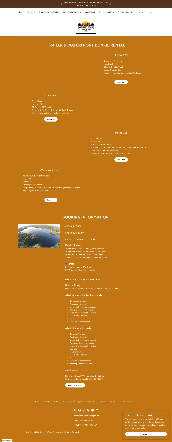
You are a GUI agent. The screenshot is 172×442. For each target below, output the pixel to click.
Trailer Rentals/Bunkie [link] (49, 12)
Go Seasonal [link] (101, 403)
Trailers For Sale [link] (115, 403)
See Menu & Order (75, 386)
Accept (147, 434)
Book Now (121, 83)
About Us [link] (31, 12)
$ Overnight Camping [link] (72, 12)
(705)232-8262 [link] (90, 426)
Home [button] (37, 403)
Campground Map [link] (106, 12)
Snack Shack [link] (90, 12)
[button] (126, 12)
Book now (51, 201)
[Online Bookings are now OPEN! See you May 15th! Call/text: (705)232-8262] (86, 4)
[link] (86, 26)
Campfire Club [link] (130, 403)
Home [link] (21, 12)
